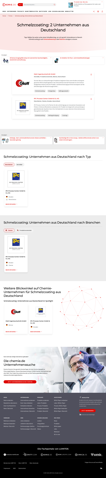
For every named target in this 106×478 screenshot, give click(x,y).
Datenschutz (22, 468)
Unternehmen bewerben (27, 408)
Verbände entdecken (26, 406)
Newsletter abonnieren (10, 403)
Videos (39, 429)
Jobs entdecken (25, 421)
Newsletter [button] (69, 11)
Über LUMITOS (22, 463)
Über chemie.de (34, 463)
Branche (62, 39)
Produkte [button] (20, 11)
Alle (20, 4)
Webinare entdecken (9, 421)
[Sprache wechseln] (98, 12)
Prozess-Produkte (42, 406)
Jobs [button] (49, 11)
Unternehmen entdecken (27, 400)
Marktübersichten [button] (31, 11)
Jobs (55, 429)
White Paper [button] (43, 11)
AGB (14, 468)
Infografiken (41, 423)
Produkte (56, 423)
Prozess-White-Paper (60, 406)
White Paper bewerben (60, 408)
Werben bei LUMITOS (10, 463)
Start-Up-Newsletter (10, 406)
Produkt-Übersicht (42, 411)
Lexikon (39, 421)
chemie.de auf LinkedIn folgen (87, 414)
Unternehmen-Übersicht (27, 411)
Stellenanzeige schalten (27, 426)
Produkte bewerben (43, 408)
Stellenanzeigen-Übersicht (28, 429)
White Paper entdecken (60, 400)
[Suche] (54, 5)
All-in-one (57, 434)
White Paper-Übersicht (60, 411)
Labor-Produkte (41, 403)
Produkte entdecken (43, 400)
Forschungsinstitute (43, 426)
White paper (57, 426)
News (55, 421)
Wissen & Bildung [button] (58, 11)
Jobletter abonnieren (26, 423)
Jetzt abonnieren (87, 410)
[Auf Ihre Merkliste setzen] (91, 74)
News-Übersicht (8, 408)
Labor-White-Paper (59, 403)
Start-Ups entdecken (26, 403)
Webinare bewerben (9, 423)
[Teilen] (94, 12)
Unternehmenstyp (50, 39)
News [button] (4, 11)
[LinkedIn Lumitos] (101, 468)
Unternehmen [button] (11, 11)
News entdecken (8, 400)
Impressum (7, 468)
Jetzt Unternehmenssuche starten (20, 382)
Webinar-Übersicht (9, 426)
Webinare (57, 432)
